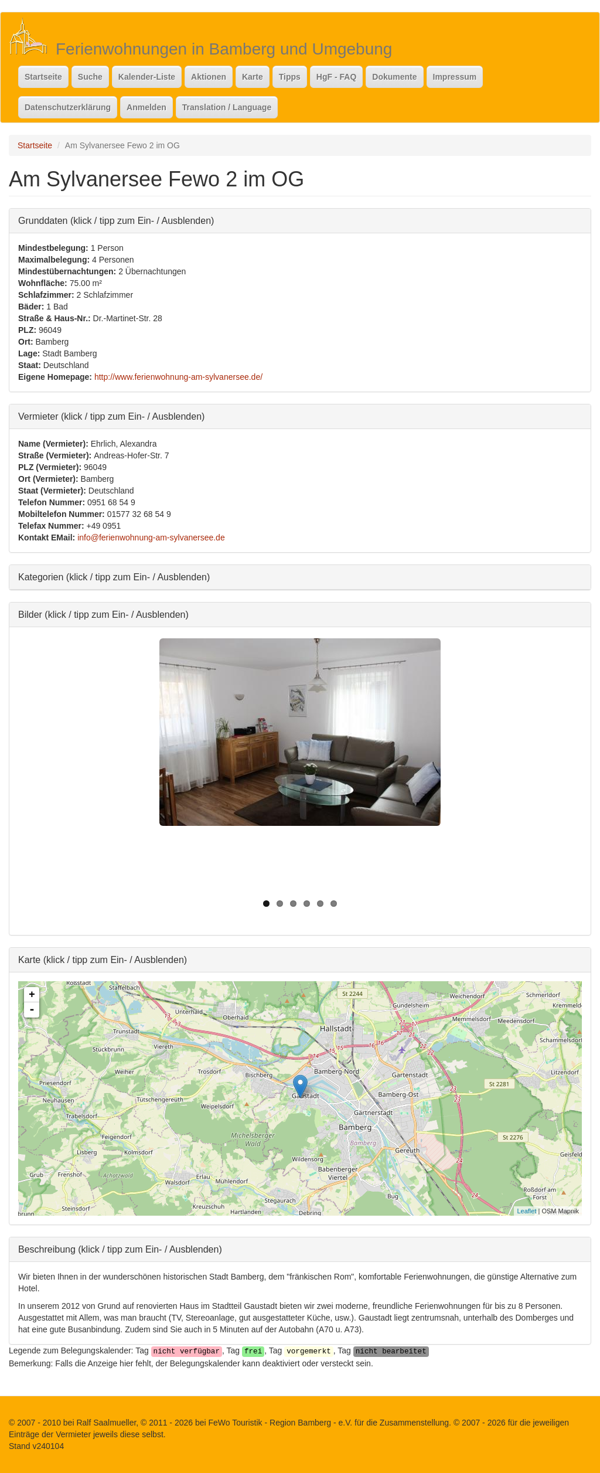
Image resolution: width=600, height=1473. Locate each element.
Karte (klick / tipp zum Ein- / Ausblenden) (102, 959)
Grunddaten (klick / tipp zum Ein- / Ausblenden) (116, 220)
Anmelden (146, 107)
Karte (252, 76)
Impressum (455, 76)
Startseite (43, 76)
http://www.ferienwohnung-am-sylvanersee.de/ (178, 377)
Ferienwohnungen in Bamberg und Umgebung (224, 49)
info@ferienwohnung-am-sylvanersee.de (151, 537)
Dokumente (394, 76)
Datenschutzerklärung (68, 107)
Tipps (290, 76)
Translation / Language (226, 107)
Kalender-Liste (146, 76)
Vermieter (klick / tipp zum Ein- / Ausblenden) (111, 415)
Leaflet (526, 1211)
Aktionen (208, 76)
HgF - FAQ (336, 76)
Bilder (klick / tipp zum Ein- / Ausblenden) (103, 614)
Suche (90, 76)
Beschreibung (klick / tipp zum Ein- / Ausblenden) (120, 1248)
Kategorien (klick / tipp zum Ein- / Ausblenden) (114, 576)
